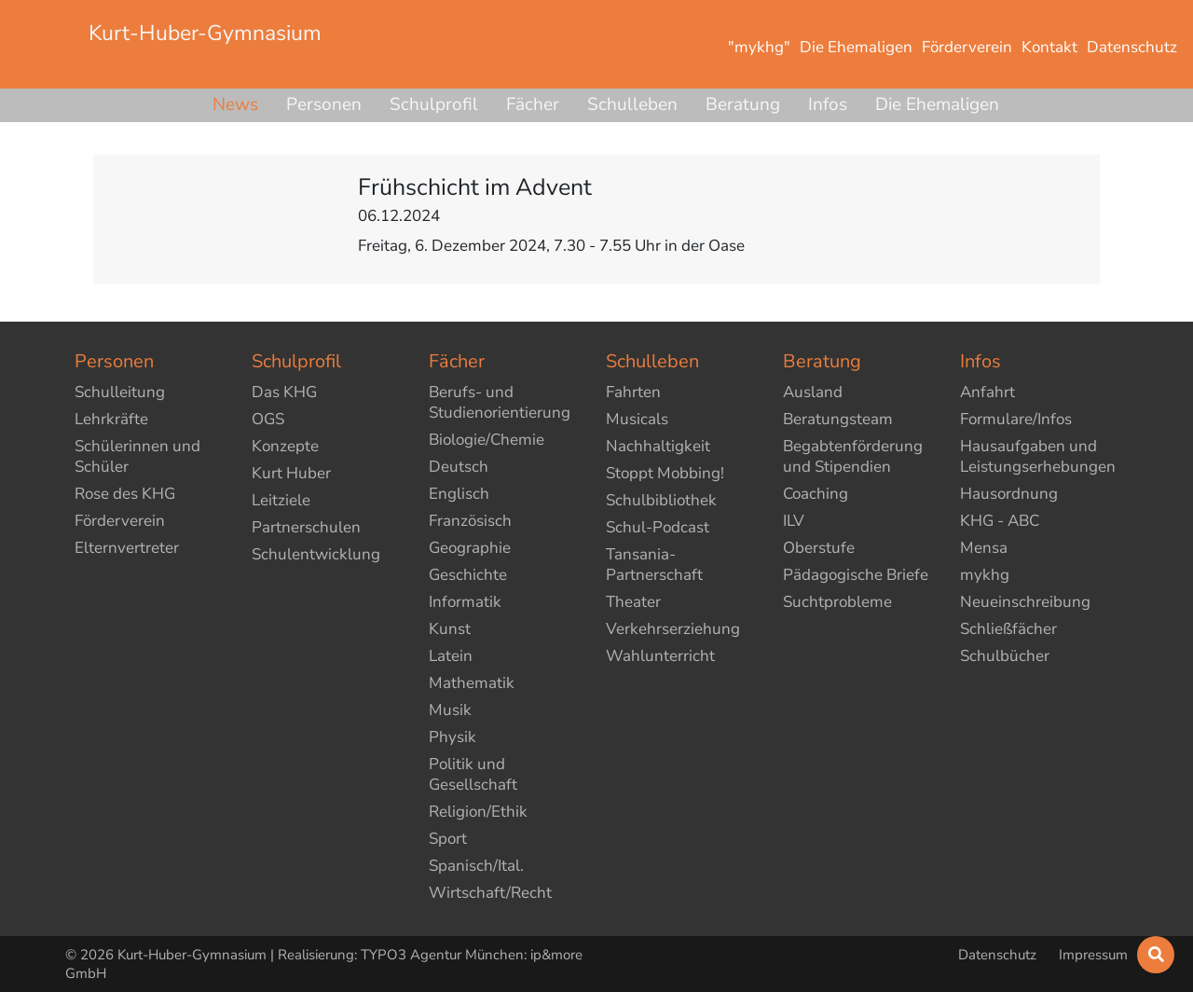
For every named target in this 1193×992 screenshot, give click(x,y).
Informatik (465, 602)
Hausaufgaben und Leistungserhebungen (1038, 456)
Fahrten (633, 392)
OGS (268, 419)
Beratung (743, 104)
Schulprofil (434, 104)
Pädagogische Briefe (855, 575)
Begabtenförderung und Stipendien (853, 456)
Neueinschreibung (1025, 602)
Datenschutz (999, 954)
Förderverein (120, 520)
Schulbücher (1004, 656)
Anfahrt (987, 392)
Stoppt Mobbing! (665, 473)
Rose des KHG (125, 493)
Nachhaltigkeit (658, 446)
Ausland (813, 392)
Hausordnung (1009, 493)
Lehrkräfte (111, 419)
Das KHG (284, 392)
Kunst (450, 629)
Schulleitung (120, 392)
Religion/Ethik (478, 811)
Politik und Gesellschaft (473, 774)
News (235, 104)
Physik (452, 737)
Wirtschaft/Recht (490, 892)
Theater (633, 602)
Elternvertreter (127, 547)
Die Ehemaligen (937, 104)
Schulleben (632, 104)
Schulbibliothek (661, 500)
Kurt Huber (291, 473)
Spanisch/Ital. (476, 865)
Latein (451, 656)
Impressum (1093, 954)
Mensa (984, 547)
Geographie (470, 547)
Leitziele (281, 500)
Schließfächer (1008, 629)
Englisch (459, 493)
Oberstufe (819, 547)
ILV (793, 520)
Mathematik (471, 683)
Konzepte (285, 446)
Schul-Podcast (657, 527)
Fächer (532, 104)
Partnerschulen (306, 527)
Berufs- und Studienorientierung (499, 402)
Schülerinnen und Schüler (137, 456)
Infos (827, 104)
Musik (450, 710)
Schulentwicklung (316, 554)
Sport (448, 838)
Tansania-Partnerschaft (654, 565)
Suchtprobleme (837, 602)
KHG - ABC (999, 520)
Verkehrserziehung (673, 629)
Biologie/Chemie (486, 439)
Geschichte (468, 575)
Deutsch (458, 466)
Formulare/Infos (1016, 419)
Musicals (637, 419)
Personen (324, 104)
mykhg (984, 575)
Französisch (470, 520)
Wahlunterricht (660, 656)
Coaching (815, 493)
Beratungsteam (838, 419)
